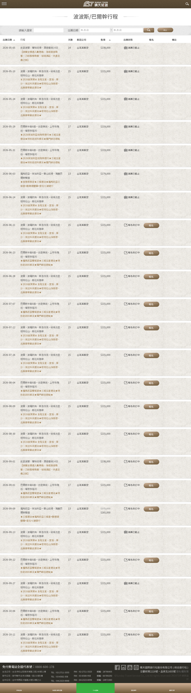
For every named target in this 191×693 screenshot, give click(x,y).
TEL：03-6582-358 (59, 676)
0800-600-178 (44, 666)
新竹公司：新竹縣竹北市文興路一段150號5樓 (22, 675)
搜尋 (149, 30)
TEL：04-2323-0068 (60, 680)
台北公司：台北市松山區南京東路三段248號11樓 (24, 671)
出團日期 (73, 30)
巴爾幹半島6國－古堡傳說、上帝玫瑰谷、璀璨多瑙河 (39, 128)
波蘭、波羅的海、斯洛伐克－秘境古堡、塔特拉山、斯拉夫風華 (41, 73)
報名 (151, 225)
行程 (22, 39)
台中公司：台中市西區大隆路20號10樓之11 (21, 679)
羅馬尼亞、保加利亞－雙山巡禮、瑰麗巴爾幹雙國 (41, 175)
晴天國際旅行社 (95, 4)
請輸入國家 (25, 30)
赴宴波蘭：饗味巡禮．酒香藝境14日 (39, 47)
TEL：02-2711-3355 (60, 672)
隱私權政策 (182, 671)
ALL (165, 30)
